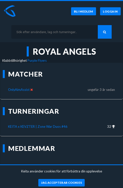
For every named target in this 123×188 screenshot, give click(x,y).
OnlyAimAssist (18, 90)
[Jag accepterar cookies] (61, 182)
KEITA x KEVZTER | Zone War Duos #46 (38, 126)
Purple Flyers (37, 60)
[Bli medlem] (83, 11)
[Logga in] (110, 11)
